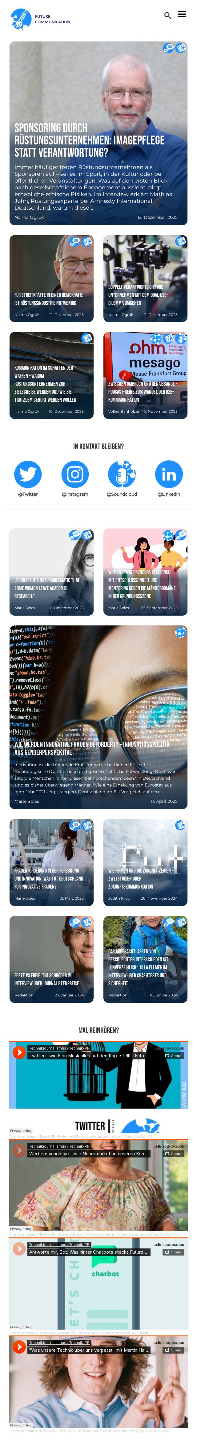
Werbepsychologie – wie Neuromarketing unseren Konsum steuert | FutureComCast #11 (118, 1234)
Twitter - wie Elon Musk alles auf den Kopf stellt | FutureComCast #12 (105, 1136)
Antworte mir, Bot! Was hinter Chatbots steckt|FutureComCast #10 (103, 1333)
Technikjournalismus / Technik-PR (32, 1136)
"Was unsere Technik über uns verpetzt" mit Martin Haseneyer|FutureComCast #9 (113, 1431)
